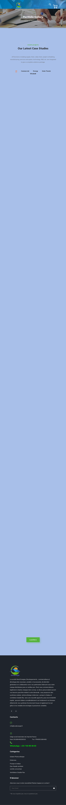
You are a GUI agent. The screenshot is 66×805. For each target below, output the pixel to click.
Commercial (25, 71)
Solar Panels (46, 71)
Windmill (33, 74)
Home (26, 21)
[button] (50, 4)
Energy (35, 71)
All (16, 71)
